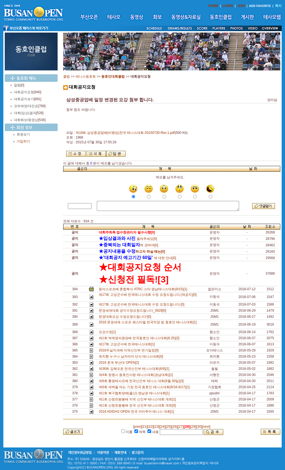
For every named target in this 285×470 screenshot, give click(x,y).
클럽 (66, 76)
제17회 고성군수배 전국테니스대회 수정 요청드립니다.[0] (142, 304)
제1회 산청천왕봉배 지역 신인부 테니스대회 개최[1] (138, 399)
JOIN (241, 6)
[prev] (137, 427)
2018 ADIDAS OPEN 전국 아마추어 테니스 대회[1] (137, 412)
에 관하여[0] (128, 245)
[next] (206, 427)
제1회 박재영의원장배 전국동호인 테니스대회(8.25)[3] (140, 338)
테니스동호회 (86, 76)
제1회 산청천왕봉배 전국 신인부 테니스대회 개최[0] (138, 405)
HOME (213, 6)
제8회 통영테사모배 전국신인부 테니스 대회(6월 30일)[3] (142, 381)
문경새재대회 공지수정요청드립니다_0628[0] (133, 310)
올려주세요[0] (128, 239)
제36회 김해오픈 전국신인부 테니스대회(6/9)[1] (135, 369)
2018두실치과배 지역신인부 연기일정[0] (129, 350)
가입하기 (23, 141)
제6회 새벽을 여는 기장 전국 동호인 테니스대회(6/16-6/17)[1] (145, 387)
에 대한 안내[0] (137, 258)
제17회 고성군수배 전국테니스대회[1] (128, 344)
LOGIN (227, 6)
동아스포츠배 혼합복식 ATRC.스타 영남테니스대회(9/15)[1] (144, 289)
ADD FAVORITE (260, 6)
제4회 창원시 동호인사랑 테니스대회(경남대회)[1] (137, 375)
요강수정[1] (108, 332)
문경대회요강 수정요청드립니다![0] (126, 317)
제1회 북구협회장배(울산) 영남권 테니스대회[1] (135, 393)
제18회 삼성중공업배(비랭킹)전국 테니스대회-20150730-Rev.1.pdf (125, 133)
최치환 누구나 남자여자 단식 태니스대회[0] (132, 356)
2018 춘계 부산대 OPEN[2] (120, 363)
